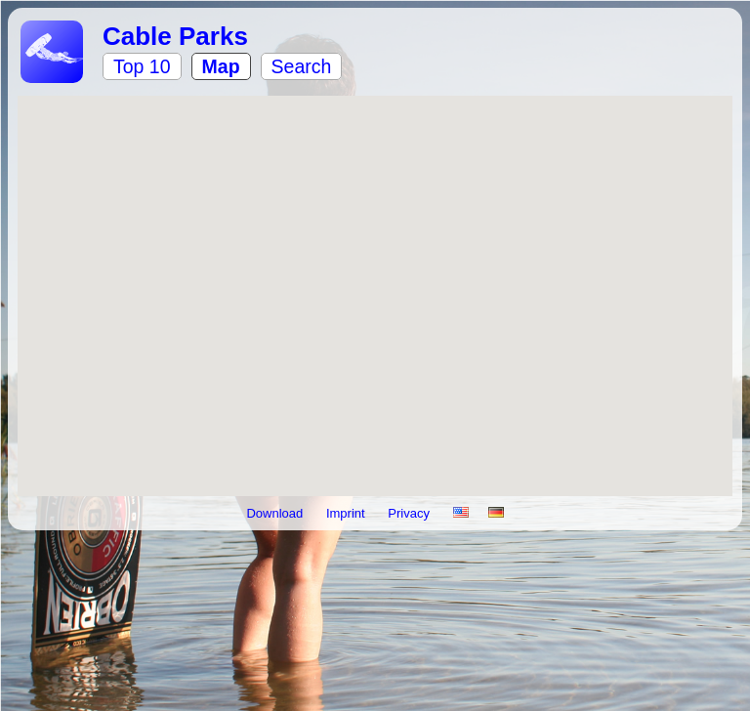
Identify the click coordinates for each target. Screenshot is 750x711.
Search (301, 66)
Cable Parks (175, 36)
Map (221, 66)
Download (276, 513)
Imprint (347, 513)
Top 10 (142, 66)
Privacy (410, 513)
